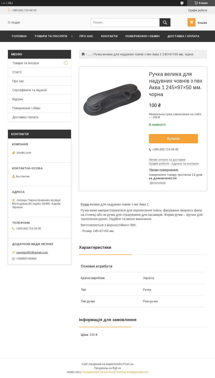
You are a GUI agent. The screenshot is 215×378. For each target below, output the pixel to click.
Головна (19, 36)
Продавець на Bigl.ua (107, 368)
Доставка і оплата (183, 36)
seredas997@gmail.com (32, 252)
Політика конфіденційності (132, 372)
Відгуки (17, 99)
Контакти (109, 36)
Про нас (86, 36)
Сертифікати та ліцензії (29, 90)
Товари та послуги (50, 36)
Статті (17, 72)
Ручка (85, 204)
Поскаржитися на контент (97, 372)
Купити (173, 138)
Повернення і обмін (142, 36)
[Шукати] (164, 22)
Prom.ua (128, 364)
